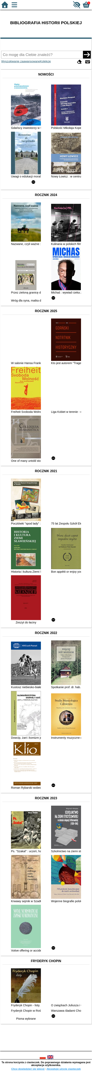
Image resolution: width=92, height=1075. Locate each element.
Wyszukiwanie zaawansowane (20, 61)
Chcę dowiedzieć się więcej (27, 1068)
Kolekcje (45, 61)
